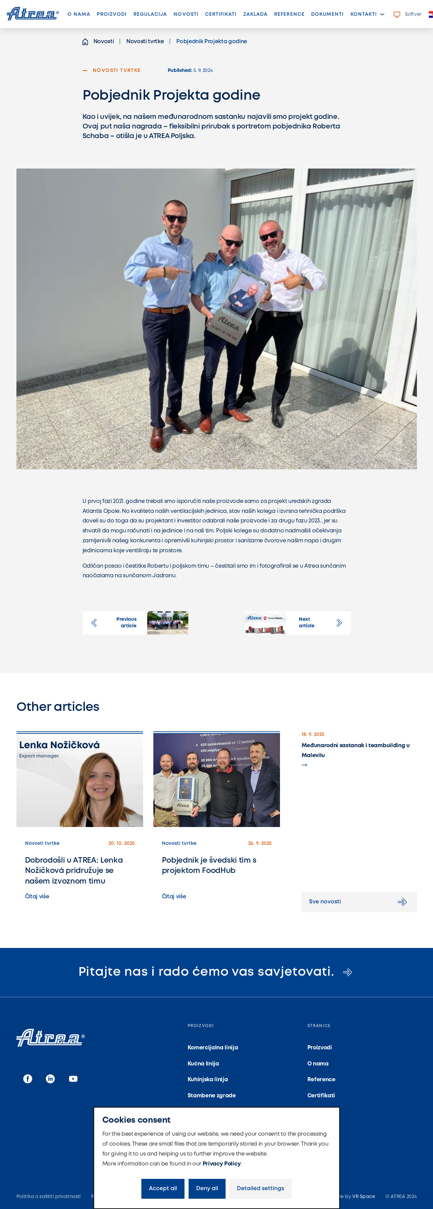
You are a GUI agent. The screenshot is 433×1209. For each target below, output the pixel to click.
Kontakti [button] (364, 14)
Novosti (188, 16)
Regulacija (150, 14)
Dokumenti (327, 14)
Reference (289, 14)
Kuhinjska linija (208, 1079)
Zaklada (255, 14)
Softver (407, 15)
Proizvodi (112, 14)
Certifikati (221, 14)
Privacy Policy (222, 1164)
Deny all (207, 1188)
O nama (78, 14)
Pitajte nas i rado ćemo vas (216, 972)
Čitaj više (37, 896)
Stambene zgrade (212, 1095)
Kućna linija (203, 1063)
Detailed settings (260, 1188)
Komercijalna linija (213, 1047)
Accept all (163, 1188)
